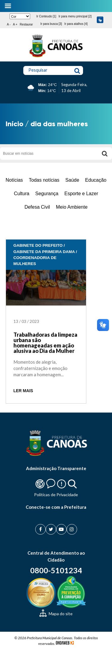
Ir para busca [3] (51, 23)
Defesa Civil (37, 207)
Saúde (72, 180)
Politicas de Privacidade (56, 494)
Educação (95, 180)
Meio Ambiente (72, 207)
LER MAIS (23, 391)
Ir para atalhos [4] (76, 23)
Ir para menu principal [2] (75, 16)
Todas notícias (44, 180)
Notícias (14, 180)
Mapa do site (56, 613)
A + (15, 24)
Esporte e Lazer (81, 193)
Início (14, 123)
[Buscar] (104, 153)
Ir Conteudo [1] (46, 16)
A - (8, 24)
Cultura (22, 193)
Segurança (46, 193)
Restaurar (26, 24)
